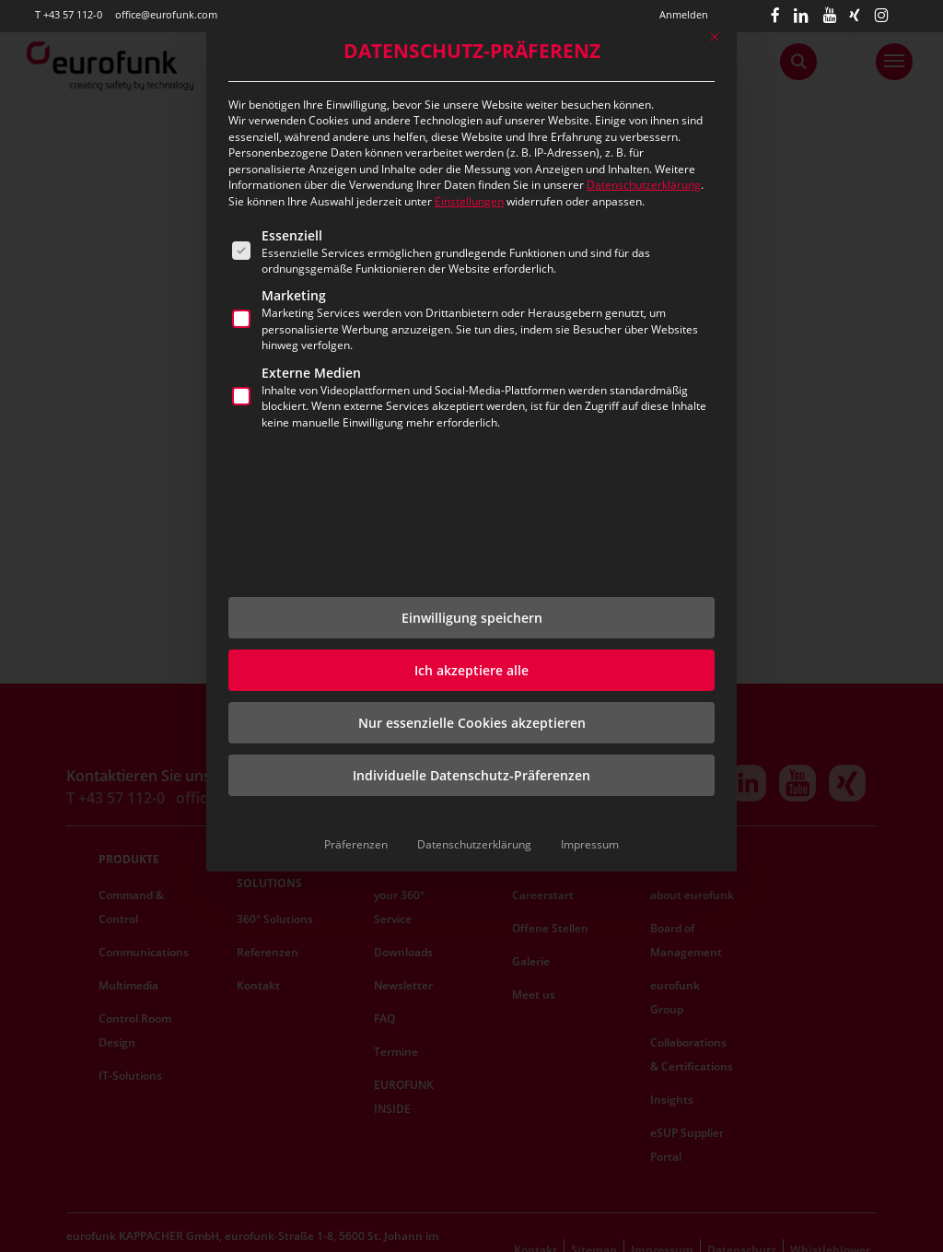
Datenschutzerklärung (644, 185)
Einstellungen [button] (469, 201)
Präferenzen (356, 844)
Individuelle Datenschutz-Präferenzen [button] (471, 775)
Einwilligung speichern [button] (472, 617)
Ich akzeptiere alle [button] (471, 670)
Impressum (590, 844)
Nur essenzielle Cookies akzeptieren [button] (472, 722)
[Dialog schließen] (714, 37)
